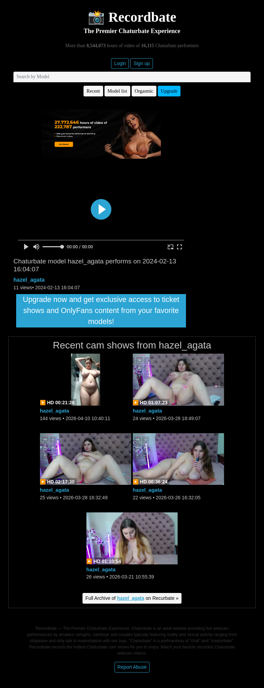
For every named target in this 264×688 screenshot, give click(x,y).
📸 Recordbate (132, 17)
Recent (93, 91)
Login (120, 63)
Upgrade (169, 91)
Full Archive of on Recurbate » (132, 598)
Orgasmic (144, 91)
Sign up (141, 63)
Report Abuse (132, 667)
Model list (117, 91)
